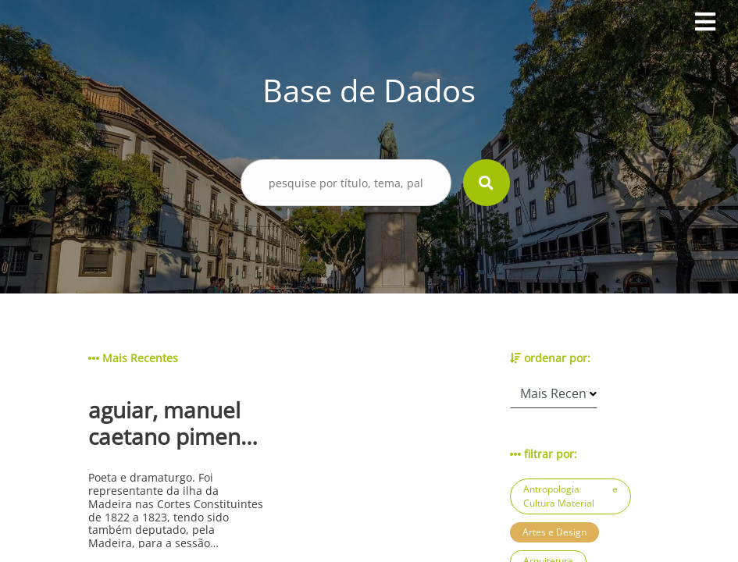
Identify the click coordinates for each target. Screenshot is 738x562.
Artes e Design (554, 532)
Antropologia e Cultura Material (570, 496)
